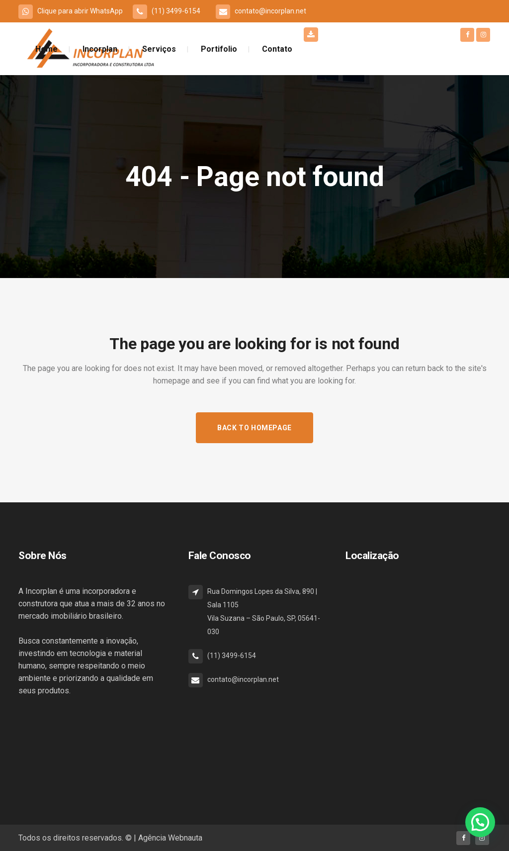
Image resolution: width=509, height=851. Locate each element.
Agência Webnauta (170, 838)
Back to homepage (254, 428)
